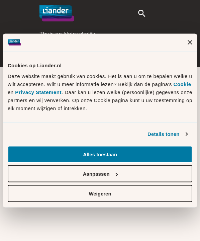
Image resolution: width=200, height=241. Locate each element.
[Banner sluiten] (190, 42)
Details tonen (163, 134)
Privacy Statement (38, 92)
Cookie (182, 84)
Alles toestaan (100, 154)
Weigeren (100, 193)
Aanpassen (100, 174)
